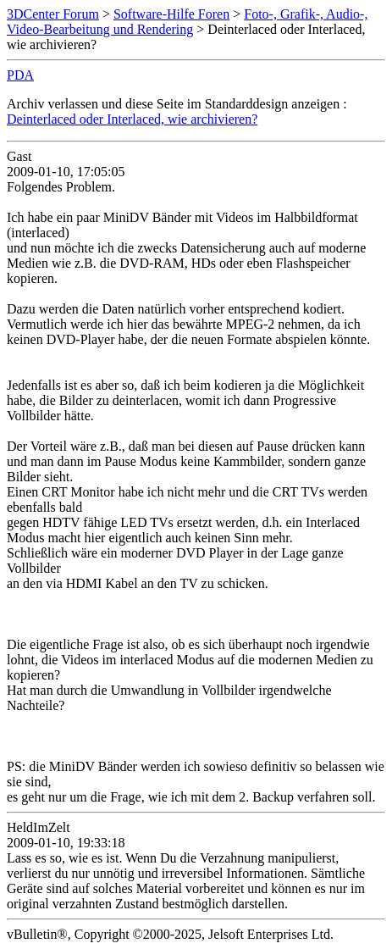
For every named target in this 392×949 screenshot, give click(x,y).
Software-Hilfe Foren (171, 14)
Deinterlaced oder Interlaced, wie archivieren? (132, 119)
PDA (20, 75)
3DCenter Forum (53, 14)
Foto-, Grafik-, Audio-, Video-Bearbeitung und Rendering (187, 21)
